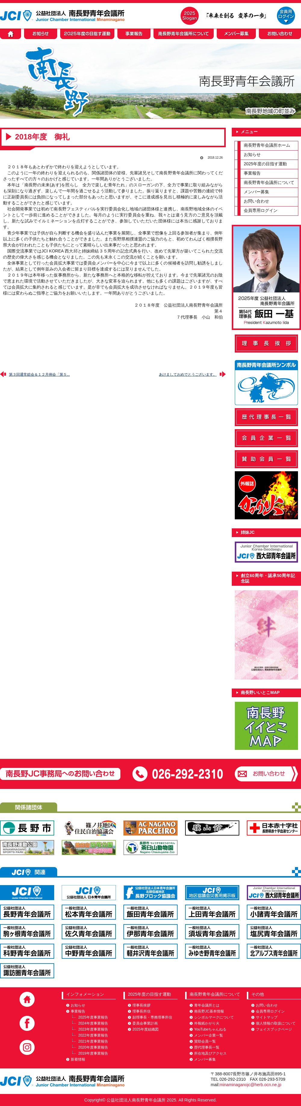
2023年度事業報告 (93, 1029)
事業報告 (252, 173)
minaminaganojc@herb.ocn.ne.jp (250, 1084)
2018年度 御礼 (42, 137)
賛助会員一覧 (205, 1041)
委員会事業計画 (145, 1023)
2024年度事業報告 (93, 1023)
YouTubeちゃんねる (210, 1029)
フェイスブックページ (274, 1029)
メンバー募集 (256, 191)
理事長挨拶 (141, 1005)
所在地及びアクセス (210, 1053)
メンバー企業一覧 (208, 1035)
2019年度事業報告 (93, 1053)
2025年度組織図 (145, 1029)
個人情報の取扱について (276, 1023)
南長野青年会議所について (269, 182)
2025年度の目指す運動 (265, 163)
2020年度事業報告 (93, 1047)
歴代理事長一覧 (206, 1047)
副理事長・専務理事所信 (152, 1017)
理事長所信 (141, 1011)
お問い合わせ (256, 201)
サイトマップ (267, 1017)
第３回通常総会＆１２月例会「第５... (39, 374)
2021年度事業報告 (93, 1041)
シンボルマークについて (214, 1017)
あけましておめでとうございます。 (188, 374)
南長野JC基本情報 (209, 1011)
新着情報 (78, 1059)
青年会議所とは (206, 1005)
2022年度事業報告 (93, 1035)
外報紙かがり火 (206, 1023)
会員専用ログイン (261, 210)
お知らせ (252, 154)
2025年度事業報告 (93, 1017)
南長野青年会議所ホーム (267, 145)
